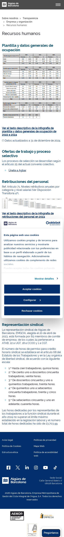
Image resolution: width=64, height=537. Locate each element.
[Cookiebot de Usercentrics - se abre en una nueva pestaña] (46, 223)
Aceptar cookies (32, 289)
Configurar (32, 299)
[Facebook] (8, 467)
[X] (18, 467)
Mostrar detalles (44, 278)
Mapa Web (39, 446)
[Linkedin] (27, 467)
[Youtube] (45, 467)
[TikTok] (55, 467)
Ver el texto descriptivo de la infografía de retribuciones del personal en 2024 (28, 215)
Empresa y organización (19, 21)
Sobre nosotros (10, 18)
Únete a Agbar (17, 170)
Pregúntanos (51, 532)
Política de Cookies (11, 446)
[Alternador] (58, 4)
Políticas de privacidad (45, 440)
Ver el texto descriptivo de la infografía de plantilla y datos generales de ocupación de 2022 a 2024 (29, 131)
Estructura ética (10, 452)
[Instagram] (36, 467)
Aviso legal (7, 440)
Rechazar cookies (32, 310)
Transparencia (30, 18)
